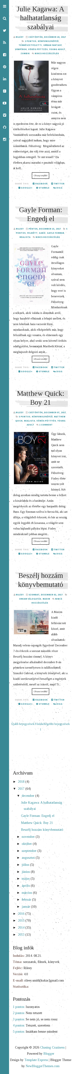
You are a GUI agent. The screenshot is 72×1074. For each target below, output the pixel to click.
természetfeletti (30, 45)
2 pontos (30, 41)
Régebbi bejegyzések (56, 724)
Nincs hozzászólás (47, 53)
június (26, 872)
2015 (21, 920)
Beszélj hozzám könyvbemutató (42, 829)
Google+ (25, 187)
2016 (21, 913)
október (27, 844)
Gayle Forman (55, 233)
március (27, 892)
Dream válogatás (30, 598)
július (26, 864)
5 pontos (24, 416)
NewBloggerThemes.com (43, 1066)
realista (25, 237)
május (26, 878)
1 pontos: (19, 1007)
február (27, 899)
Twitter (57, 183)
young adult (57, 49)
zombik (25, 53)
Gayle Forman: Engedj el (37, 816)
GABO (42, 233)
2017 (21, 788)
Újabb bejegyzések (23, 724)
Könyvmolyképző (48, 41)
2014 (21, 927)
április (26, 885)
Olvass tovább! (40, 175)
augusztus (29, 857)
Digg (58, 187)
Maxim (46, 598)
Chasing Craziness (52, 1047)
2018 (21, 781)
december (28, 796)
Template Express (36, 1060)
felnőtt (32, 233)
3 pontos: (19, 1019)
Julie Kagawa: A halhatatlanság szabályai (40, 18)
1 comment (46, 424)
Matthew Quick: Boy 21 (37, 823)
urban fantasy (52, 45)
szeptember (29, 851)
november (29, 837)
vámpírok (21, 49)
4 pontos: (19, 1025)
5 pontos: (19, 1031)
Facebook (40, 183)
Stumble (43, 187)
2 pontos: (19, 1013)
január (26, 906)
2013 (21, 934)
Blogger (48, 1053)
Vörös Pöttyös (38, 49)
